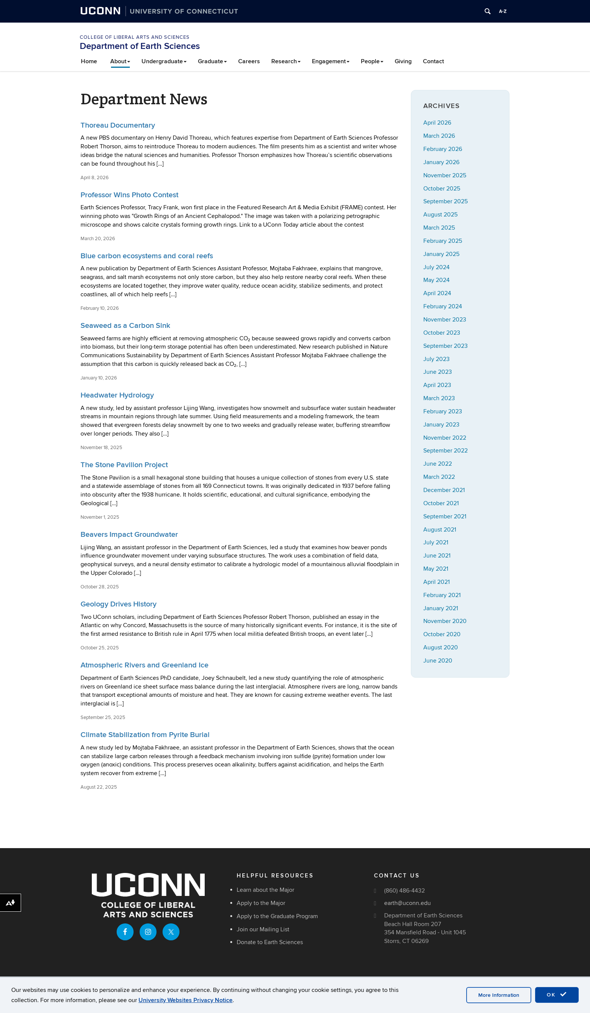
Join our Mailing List (263, 929)
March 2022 (439, 477)
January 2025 (441, 254)
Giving (403, 61)
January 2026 (441, 162)
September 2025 (445, 201)
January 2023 (441, 424)
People (372, 61)
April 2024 (437, 293)
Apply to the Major (261, 903)
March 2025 (439, 228)
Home (89, 61)
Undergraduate (164, 61)
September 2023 (445, 346)
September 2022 (445, 450)
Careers (249, 61)
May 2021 (435, 569)
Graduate (212, 61)
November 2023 (444, 319)
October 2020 (442, 634)
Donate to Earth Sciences (270, 942)
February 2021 (442, 595)
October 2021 (441, 503)
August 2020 (440, 647)
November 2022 (444, 438)
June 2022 (437, 464)
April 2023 (437, 385)
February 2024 (442, 306)
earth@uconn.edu (407, 903)
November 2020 (445, 621)
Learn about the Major (265, 890)
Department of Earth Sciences (140, 46)
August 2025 (440, 214)
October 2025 (441, 188)
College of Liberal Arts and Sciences (135, 37)
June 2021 (436, 555)
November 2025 (444, 175)
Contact (433, 61)
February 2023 (442, 411)
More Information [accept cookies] (498, 995)
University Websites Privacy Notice (185, 1000)
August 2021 (439, 529)
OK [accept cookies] (557, 994)
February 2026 (442, 149)
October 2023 (441, 333)
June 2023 (437, 372)
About (120, 61)
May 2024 (436, 280)
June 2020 (437, 660)
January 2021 (440, 608)
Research (286, 61)
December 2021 (444, 490)
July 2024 (436, 267)
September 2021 (444, 516)
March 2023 (439, 398)
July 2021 (435, 542)
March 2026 (439, 136)
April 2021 (436, 582)
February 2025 (442, 241)
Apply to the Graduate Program (277, 916)
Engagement (331, 61)
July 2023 (436, 359)
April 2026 (437, 122)
